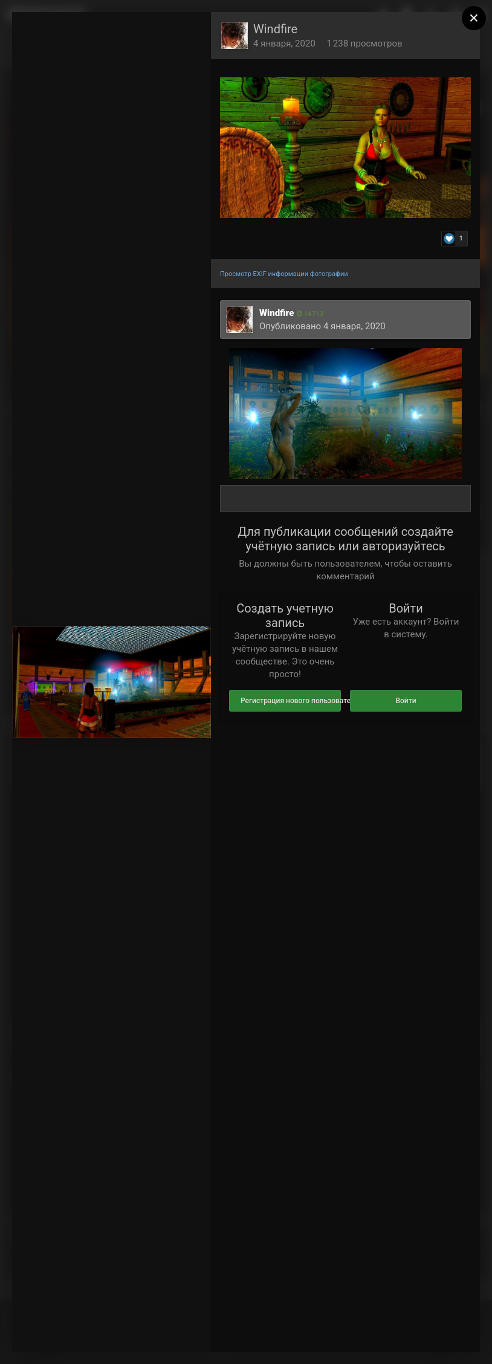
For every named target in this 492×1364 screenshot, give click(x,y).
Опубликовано (322, 326)
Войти (405, 700)
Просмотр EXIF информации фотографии (284, 274)
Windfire (275, 29)
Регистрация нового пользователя (291, 700)
